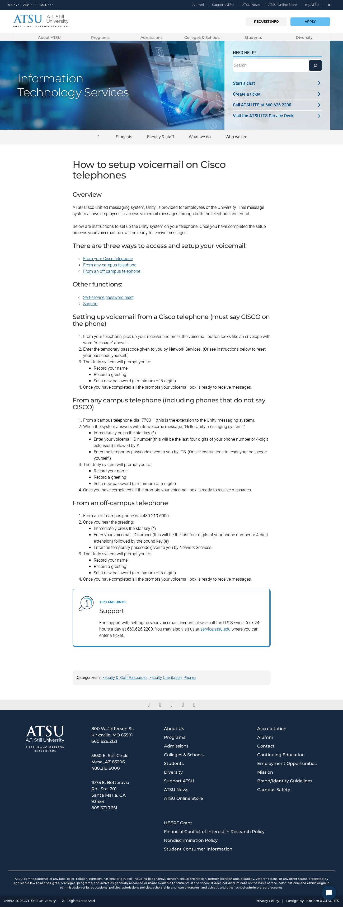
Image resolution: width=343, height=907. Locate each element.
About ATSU (49, 37)
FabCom (311, 901)
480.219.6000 (105, 768)
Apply (310, 22)
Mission (265, 772)
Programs (100, 37)
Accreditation (271, 728)
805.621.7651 (104, 808)
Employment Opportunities (287, 763)
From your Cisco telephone (108, 258)
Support (90, 304)
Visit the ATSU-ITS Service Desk (277, 116)
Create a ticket (277, 94)
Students (253, 37)
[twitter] (160, 705)
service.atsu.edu (215, 629)
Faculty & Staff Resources (125, 677)
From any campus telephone (109, 265)
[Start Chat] (329, 893)
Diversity (304, 37)
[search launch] (329, 5)
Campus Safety (273, 789)
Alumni (198, 5)
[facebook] (148, 705)
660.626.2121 (104, 741)
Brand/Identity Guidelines (284, 781)
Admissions (151, 37)
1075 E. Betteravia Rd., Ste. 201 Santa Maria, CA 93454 (110, 792)
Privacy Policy (267, 901)
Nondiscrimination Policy (191, 840)
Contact (266, 746)
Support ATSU (223, 5)
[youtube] (194, 705)
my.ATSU (312, 5)
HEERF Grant (178, 823)
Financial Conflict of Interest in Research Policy (214, 831)
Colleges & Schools (202, 37)
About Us (174, 728)
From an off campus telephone (111, 271)
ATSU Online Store (282, 5)
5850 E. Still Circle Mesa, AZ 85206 (110, 759)
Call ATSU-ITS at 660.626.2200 (277, 105)
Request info (266, 22)
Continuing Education (281, 755)
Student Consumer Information (198, 849)
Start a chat (277, 83)
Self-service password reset (108, 297)
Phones (190, 677)
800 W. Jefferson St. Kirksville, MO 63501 (112, 732)
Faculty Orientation (165, 677)
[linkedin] (171, 705)
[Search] (315, 65)
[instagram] (183, 705)
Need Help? (245, 52)
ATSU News (251, 5)
